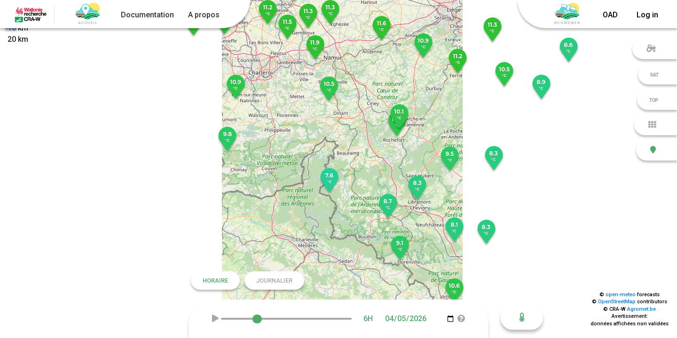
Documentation (147, 14)
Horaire (215, 280)
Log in (647, 14)
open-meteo (621, 295)
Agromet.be (641, 309)
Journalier (274, 280)
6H (368, 318)
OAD (610, 14)
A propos (204, 14)
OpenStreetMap (617, 302)
